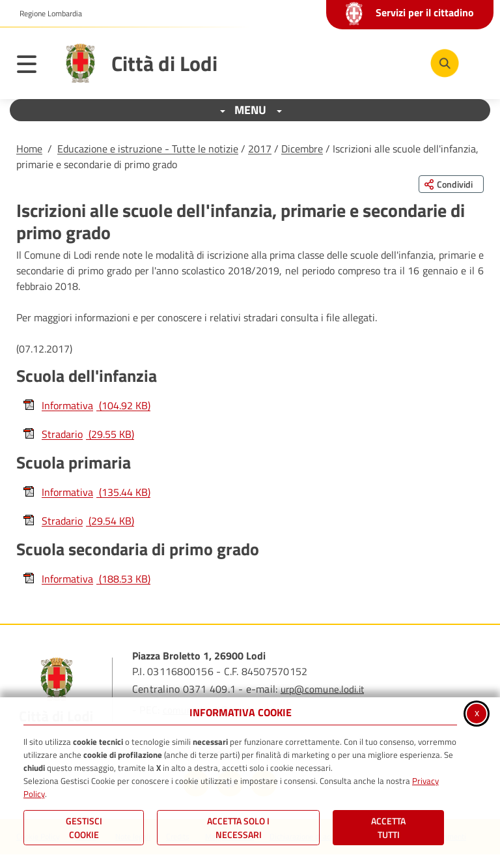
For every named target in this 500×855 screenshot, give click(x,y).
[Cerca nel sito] (444, 63)
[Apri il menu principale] (33, 66)
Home (29, 148)
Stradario (78, 434)
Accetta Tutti (388, 827)
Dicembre (302, 148)
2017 (259, 148)
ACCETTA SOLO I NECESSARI (238, 827)
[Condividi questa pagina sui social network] (451, 184)
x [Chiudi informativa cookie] (477, 712)
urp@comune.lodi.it (322, 689)
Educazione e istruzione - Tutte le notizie (147, 148)
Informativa (86, 405)
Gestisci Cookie (84, 827)
